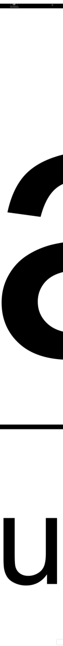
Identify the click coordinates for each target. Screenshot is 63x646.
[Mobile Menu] (52, 4)
